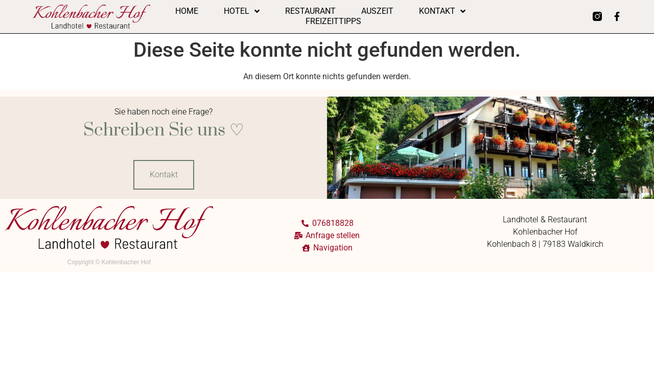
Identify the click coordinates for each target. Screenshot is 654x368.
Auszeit (377, 11)
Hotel (242, 11)
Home (186, 11)
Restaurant (310, 11)
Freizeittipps (333, 21)
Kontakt (442, 11)
